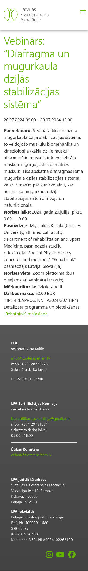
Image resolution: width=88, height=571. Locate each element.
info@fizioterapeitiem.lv (30, 358)
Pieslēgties (71, 12)
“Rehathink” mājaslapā (26, 314)
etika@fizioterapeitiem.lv (31, 454)
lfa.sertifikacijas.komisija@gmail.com (41, 418)
